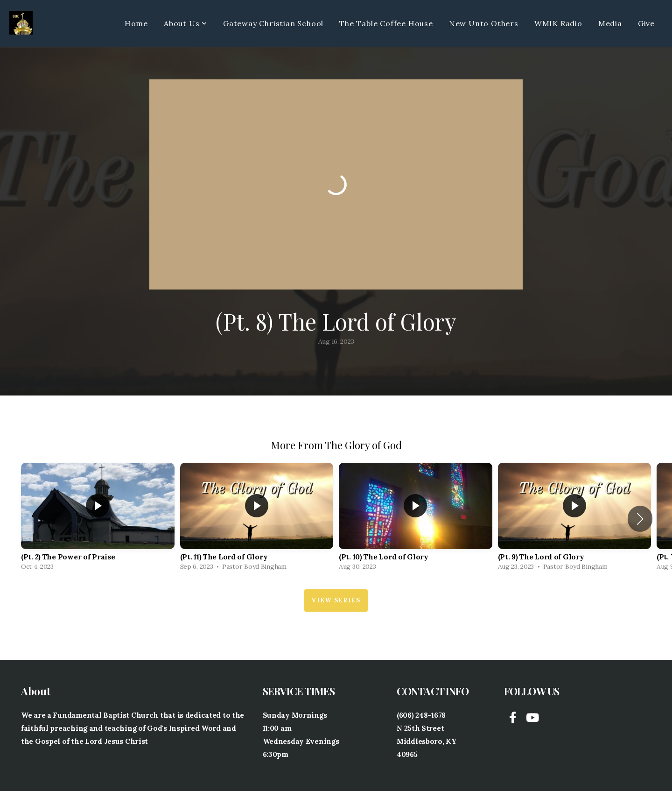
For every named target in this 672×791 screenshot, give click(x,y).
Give (646, 23)
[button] (640, 518)
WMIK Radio (558, 23)
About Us (185, 23)
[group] (98, 519)
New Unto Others (483, 23)
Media (610, 23)
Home (136, 23)
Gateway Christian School (273, 23)
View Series (335, 600)
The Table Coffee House (386, 23)
